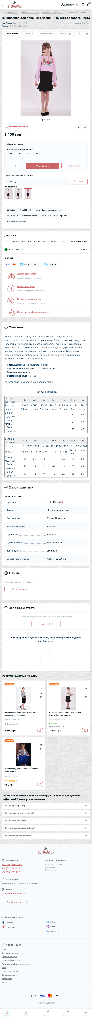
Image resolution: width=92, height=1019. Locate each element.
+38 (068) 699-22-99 (12, 872)
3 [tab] (47, 119)
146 (19, 153)
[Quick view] (41, 688)
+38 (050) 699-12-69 (12, 864)
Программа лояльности (29, 299)
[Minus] (9, 165)
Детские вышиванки (30, 13)
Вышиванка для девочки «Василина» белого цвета (21, 770)
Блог (4, 968)
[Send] (79, 182)
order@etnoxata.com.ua (13, 893)
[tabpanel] (46, 78)
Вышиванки (12, 13)
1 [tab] (42, 120)
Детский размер (16, 144)
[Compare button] (85, 126)
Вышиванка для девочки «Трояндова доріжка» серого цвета (21, 713)
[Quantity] (15, 166)
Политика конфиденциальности (34, 312)
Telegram (52, 922)
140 (10, 153)
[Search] (83, 4)
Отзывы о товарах (10, 971)
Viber (50, 926)
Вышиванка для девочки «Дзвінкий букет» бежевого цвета (65, 713)
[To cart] (40, 730)
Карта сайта (7, 979)
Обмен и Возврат (26, 286)
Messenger (52, 931)
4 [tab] (49, 119)
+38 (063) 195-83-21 (12, 868)
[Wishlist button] (78, 126)
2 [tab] (45, 119)
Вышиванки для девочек (52, 13)
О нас (4, 949)
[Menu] (3, 5)
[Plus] (20, 165)
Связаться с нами (9, 975)
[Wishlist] (41, 692)
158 (36, 153)
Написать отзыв (20, 589)
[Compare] (41, 697)
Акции (4, 982)
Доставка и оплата (26, 274)
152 (27, 153)
